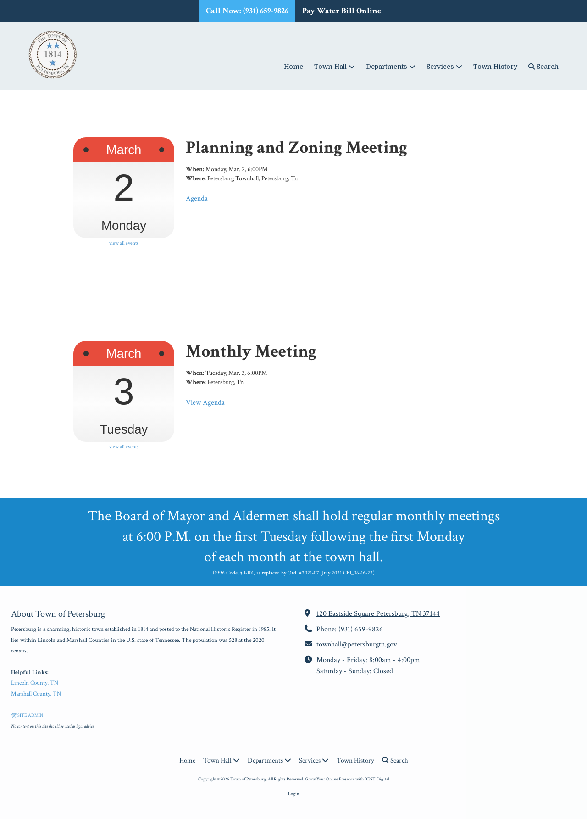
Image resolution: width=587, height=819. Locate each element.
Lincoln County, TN (34, 683)
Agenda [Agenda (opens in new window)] (197, 198)
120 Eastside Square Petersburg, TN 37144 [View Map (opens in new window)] (378, 613)
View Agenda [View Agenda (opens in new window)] (205, 402)
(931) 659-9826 (360, 629)
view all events (123, 243)
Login (293, 794)
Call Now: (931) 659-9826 (247, 11)
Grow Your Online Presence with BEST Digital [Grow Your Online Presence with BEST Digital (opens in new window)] (347, 779)
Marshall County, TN (36, 694)
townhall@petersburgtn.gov (356, 644)
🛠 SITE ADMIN (27, 715)
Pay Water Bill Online (341, 11)
